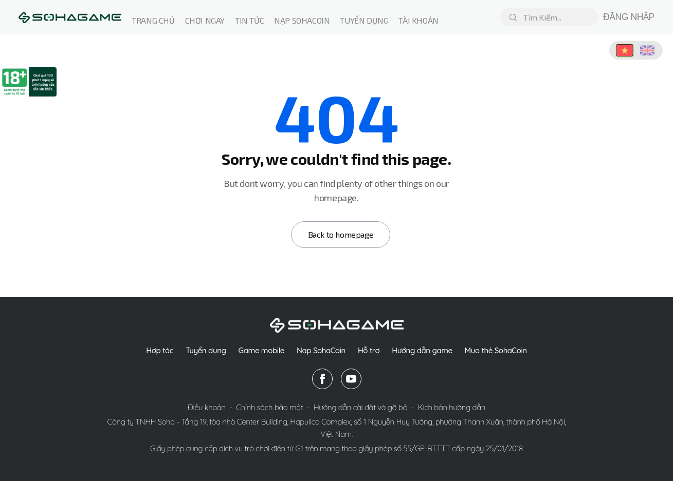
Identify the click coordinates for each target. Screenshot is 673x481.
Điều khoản (207, 407)
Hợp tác (159, 350)
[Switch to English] (647, 50)
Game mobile (261, 350)
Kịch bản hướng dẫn (451, 407)
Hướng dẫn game (422, 350)
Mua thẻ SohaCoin (496, 350)
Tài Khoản (418, 20)
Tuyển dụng (364, 20)
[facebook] (322, 379)
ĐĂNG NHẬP (628, 17)
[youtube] (351, 379)
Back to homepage (341, 234)
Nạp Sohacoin (302, 20)
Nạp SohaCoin (321, 350)
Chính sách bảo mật (270, 407)
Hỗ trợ (368, 350)
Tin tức (249, 20)
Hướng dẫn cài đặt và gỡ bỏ (361, 407)
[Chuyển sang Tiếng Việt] (624, 50)
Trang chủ (153, 20)
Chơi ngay (205, 20)
